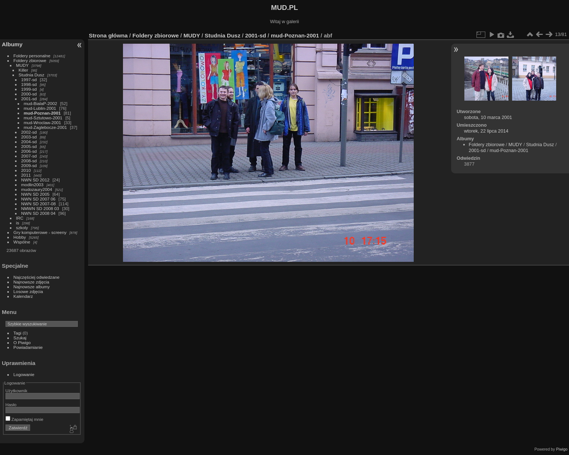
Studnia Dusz (31, 74)
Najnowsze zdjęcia (31, 281)
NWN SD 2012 (35, 179)
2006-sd (29, 151)
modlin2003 (32, 184)
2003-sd (29, 136)
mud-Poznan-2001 (42, 113)
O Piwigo (22, 342)
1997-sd (29, 79)
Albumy (12, 44)
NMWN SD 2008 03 (40, 208)
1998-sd (29, 84)
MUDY (22, 65)
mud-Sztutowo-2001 (43, 117)
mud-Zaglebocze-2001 (45, 127)
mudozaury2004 (36, 189)
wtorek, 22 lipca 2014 (486, 131)
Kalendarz (23, 296)
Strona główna (108, 35)
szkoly (22, 227)
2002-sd (29, 132)
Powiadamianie (28, 347)
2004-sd (29, 141)
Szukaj (20, 337)
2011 (26, 175)
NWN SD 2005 (35, 194)
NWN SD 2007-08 (38, 203)
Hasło (11, 404)
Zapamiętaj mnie (24, 419)
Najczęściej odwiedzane (37, 277)
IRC (19, 218)
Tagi (18, 333)
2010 (26, 170)
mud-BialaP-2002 (40, 103)
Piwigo (562, 449)
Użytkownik (17, 390)
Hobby (20, 237)
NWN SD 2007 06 (38, 198)
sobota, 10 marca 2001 (488, 117)
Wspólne (22, 241)
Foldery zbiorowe (30, 60)
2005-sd (29, 146)
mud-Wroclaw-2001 (42, 122)
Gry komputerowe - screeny (40, 232)
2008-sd (29, 160)
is (17, 222)
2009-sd (29, 165)
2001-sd (29, 98)
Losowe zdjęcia (28, 291)
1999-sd (29, 89)
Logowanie (24, 374)
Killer (23, 70)
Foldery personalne (32, 55)
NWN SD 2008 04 (38, 213)
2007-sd (29, 156)
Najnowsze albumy (32, 286)
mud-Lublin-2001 (40, 108)
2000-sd (29, 93)
